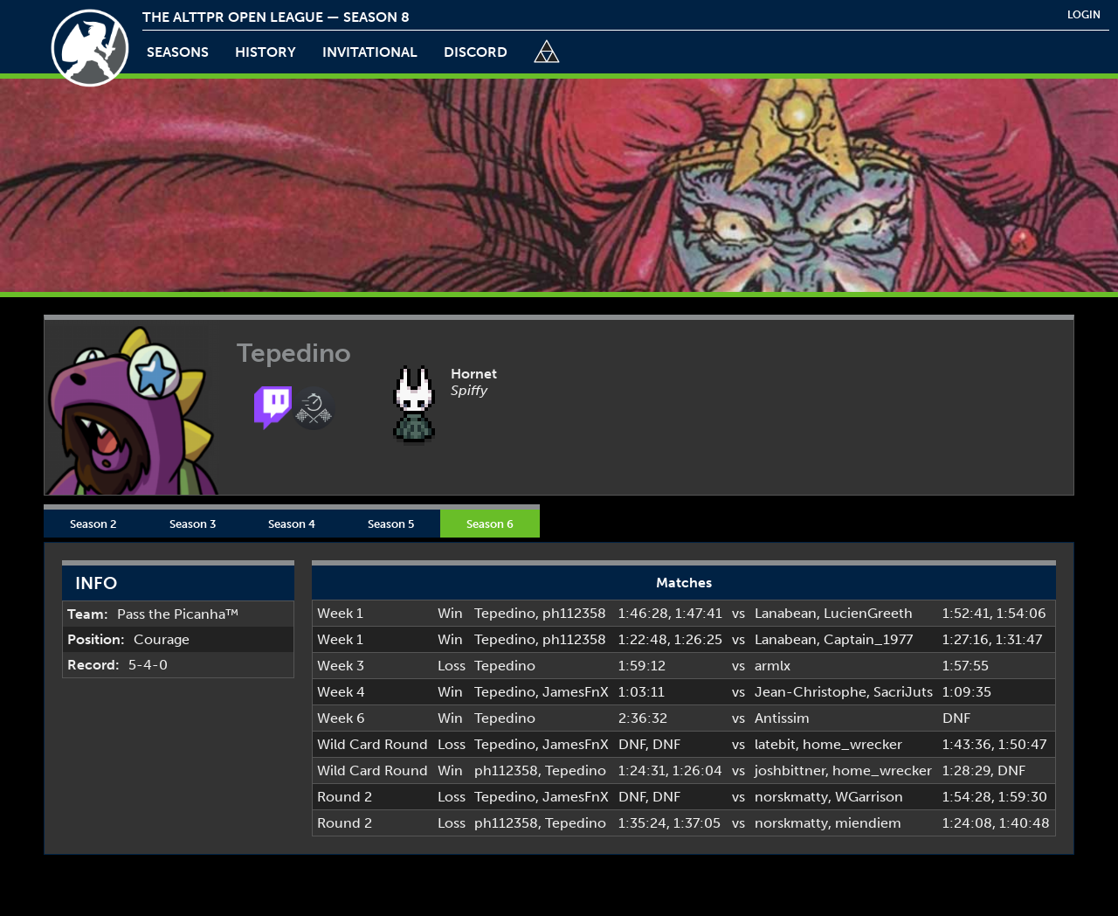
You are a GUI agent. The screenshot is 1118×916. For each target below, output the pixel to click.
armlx (772, 665)
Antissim (782, 718)
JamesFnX (575, 692)
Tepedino (504, 613)
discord (475, 52)
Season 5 (391, 524)
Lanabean (786, 613)
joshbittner (790, 770)
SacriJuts (903, 692)
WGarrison (869, 796)
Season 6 (490, 524)
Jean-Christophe (810, 692)
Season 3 (192, 524)
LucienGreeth (868, 613)
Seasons (178, 52)
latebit (775, 744)
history (265, 52)
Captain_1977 (868, 639)
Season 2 (93, 524)
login (1084, 15)
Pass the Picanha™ (177, 614)
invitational (370, 52)
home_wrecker (852, 744)
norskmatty (791, 796)
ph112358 (574, 613)
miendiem (868, 823)
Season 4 (291, 524)
